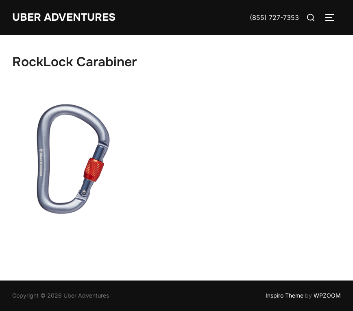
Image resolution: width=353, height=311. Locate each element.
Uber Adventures (63, 17)
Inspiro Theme (284, 295)
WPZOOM (327, 295)
